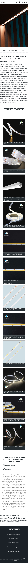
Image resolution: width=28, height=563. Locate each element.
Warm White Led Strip (14, 534)
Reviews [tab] (7, 469)
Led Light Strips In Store (14, 551)
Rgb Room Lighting (14, 542)
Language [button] (24, 2)
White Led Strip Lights (5, 515)
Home (4, 50)
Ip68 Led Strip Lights (13, 517)
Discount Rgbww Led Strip (10, 518)
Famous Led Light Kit (14, 547)
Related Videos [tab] (9, 465)
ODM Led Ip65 (21, 518)
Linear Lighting (14, 538)
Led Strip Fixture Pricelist (12, 521)
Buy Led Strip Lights (16, 520)
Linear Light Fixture (5, 520)
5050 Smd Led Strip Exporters (16, 50)
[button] (16, 2)
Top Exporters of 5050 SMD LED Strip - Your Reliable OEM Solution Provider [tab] (14, 459)
